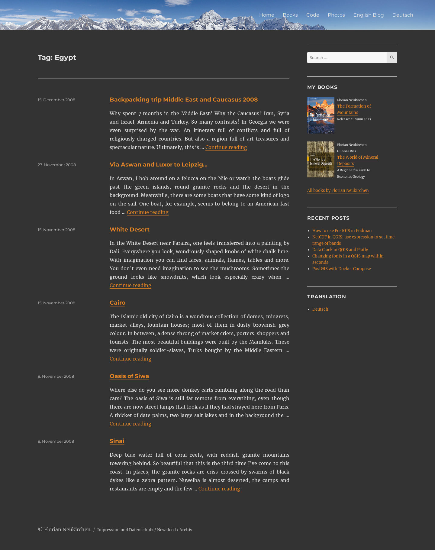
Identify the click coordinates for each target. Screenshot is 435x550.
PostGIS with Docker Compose (341, 268)
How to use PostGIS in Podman (342, 230)
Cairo (117, 302)
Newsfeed (166, 529)
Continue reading (226, 147)
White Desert (130, 229)
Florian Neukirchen (67, 529)
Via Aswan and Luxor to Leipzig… (159, 164)
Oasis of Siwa (129, 376)
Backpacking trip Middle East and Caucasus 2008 (184, 99)
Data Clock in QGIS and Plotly (340, 249)
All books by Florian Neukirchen (338, 190)
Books (290, 15)
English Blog (368, 15)
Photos (336, 15)
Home (266, 15)
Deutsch (402, 15)
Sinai (117, 441)
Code (312, 15)
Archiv (185, 529)
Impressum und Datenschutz (125, 529)
